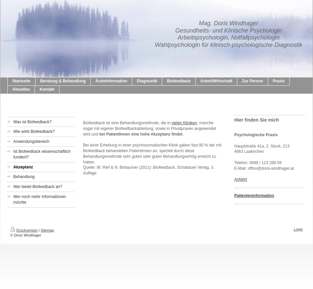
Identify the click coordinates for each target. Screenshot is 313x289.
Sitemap (47, 230)
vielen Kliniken (184, 123)
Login (298, 229)
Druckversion (24, 230)
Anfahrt (240, 179)
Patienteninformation (254, 195)
